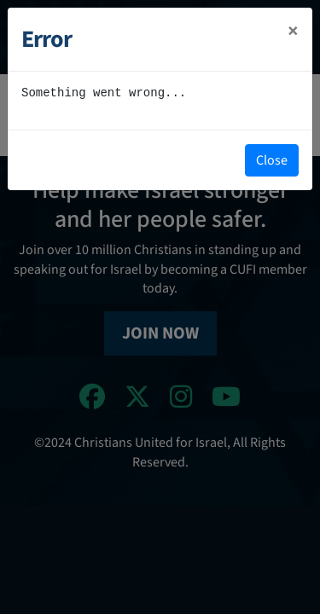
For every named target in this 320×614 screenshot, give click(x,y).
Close (272, 160)
